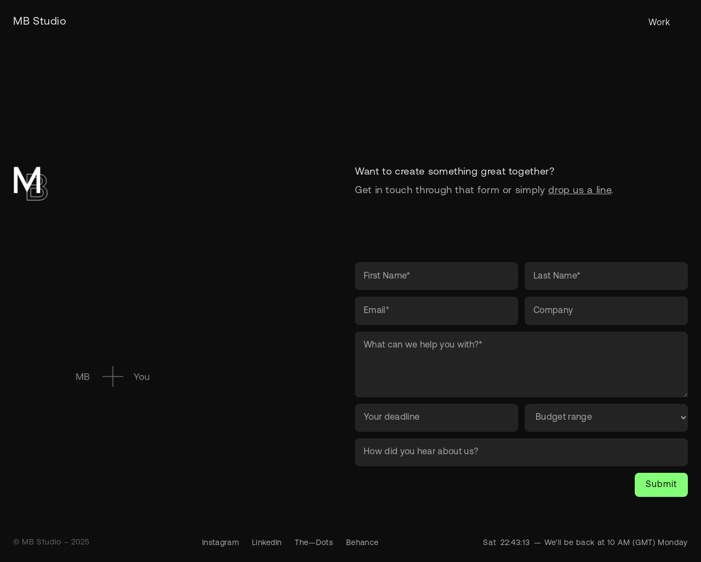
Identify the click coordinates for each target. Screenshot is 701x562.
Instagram (220, 543)
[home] (40, 21)
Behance (362, 543)
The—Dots (314, 543)
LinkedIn (267, 543)
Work (659, 23)
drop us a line (579, 191)
